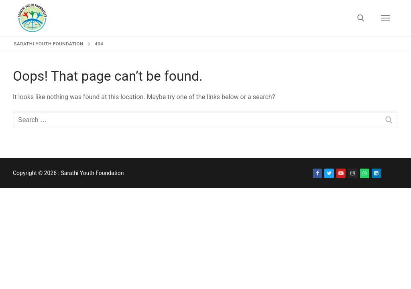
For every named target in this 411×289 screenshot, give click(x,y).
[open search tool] (360, 18)
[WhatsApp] (364, 173)
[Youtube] (341, 173)
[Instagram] (352, 173)
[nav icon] (385, 18)
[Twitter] (329, 173)
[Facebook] (317, 173)
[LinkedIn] (376, 173)
